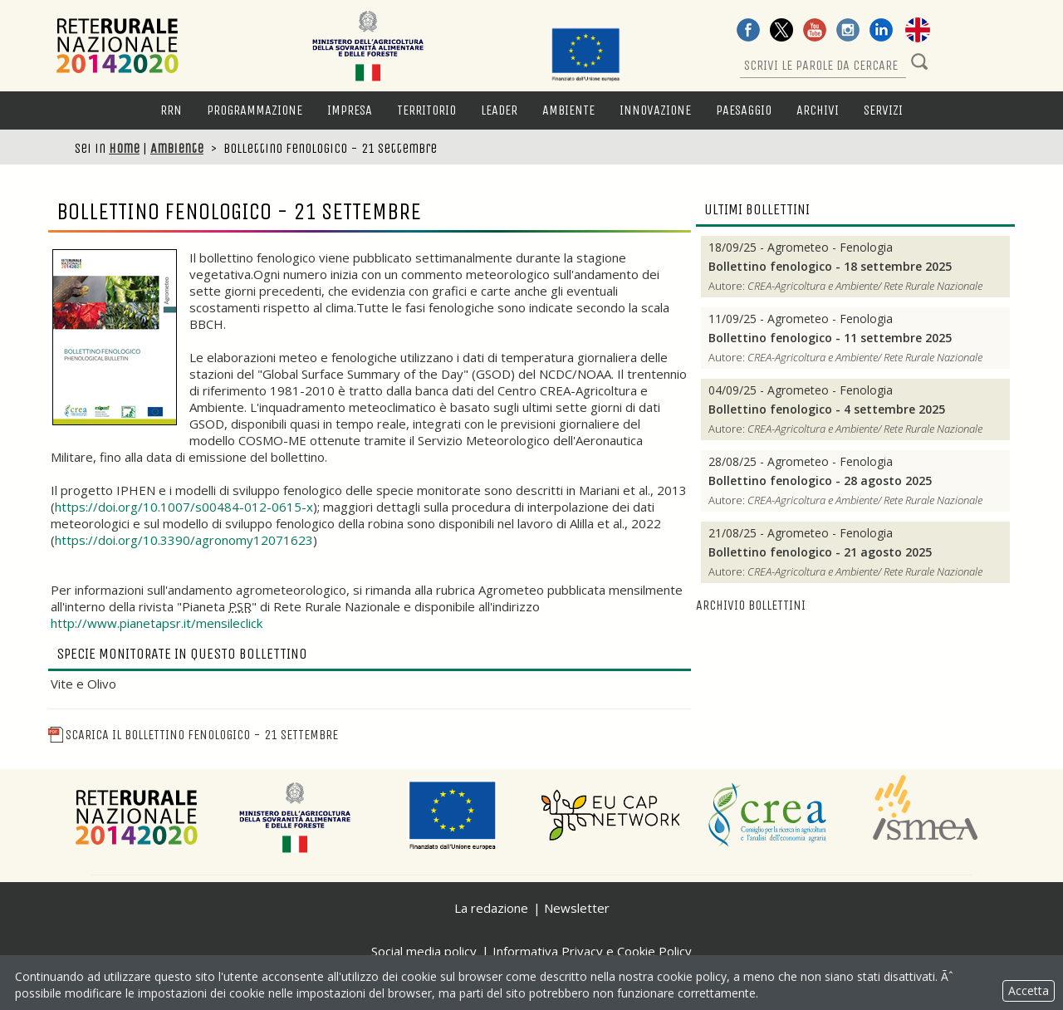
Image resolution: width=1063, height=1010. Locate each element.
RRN (171, 110)
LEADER (499, 110)
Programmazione (254, 110)
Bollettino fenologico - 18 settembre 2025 (830, 266)
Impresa (349, 110)
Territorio (426, 110)
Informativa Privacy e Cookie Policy (592, 951)
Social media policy (424, 951)
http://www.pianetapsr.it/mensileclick (156, 623)
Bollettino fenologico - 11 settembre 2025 (830, 338)
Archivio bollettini (751, 605)
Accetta (1028, 990)
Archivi (817, 110)
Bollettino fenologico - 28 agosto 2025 (820, 480)
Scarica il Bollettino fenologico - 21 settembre (193, 735)
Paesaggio (744, 110)
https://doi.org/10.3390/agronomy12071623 (184, 540)
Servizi (883, 110)
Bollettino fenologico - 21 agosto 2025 (820, 552)
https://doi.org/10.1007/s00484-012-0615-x (184, 506)
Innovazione (655, 110)
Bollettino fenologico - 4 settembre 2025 (826, 409)
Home (124, 148)
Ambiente (568, 110)
